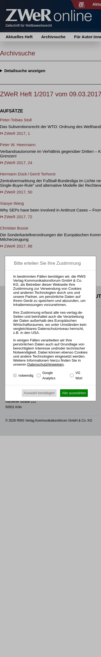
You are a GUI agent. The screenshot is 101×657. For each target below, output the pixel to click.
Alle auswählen (74, 393)
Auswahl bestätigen (39, 393)
